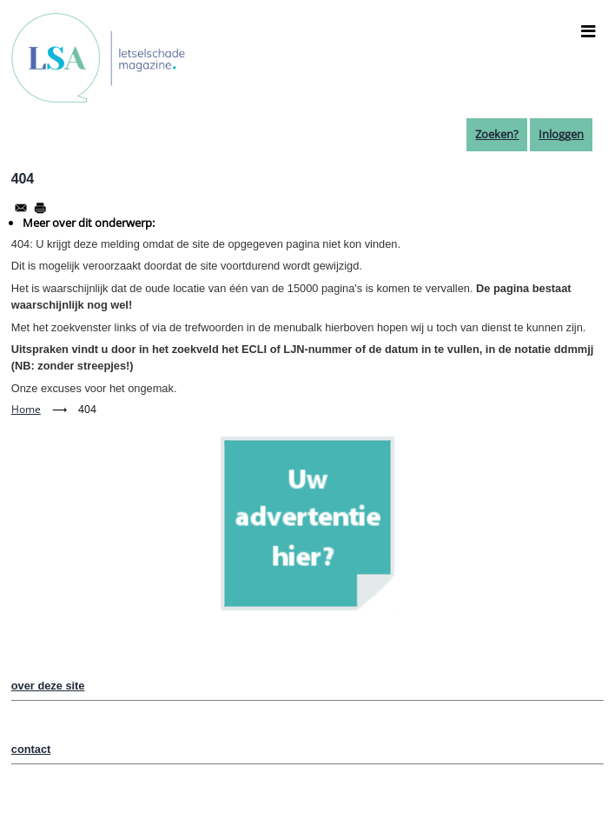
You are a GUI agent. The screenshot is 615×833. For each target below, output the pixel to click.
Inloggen (561, 134)
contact (31, 749)
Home (26, 409)
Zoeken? (497, 134)
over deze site (48, 685)
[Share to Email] (21, 208)
